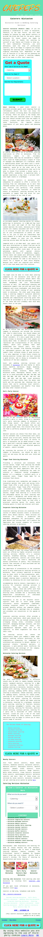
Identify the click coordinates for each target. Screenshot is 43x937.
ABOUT (26, 15)
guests (20, 109)
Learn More (27, 935)
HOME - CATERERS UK (21, 910)
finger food (20, 464)
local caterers (25, 715)
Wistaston (16, 365)
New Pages (13, 920)
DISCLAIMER (37, 15)
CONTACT (31, 15)
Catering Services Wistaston (16, 783)
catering (17, 49)
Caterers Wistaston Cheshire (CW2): (16, 28)
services (32, 363)
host (25, 111)
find (9, 763)
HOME (18, 15)
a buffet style (20, 249)
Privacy (38, 920)
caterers (18, 350)
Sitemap (4, 920)
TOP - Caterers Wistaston (12, 894)
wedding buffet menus (24, 691)
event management (10, 282)
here (34, 780)
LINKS (21, 15)
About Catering (9, 107)
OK (37, 935)
